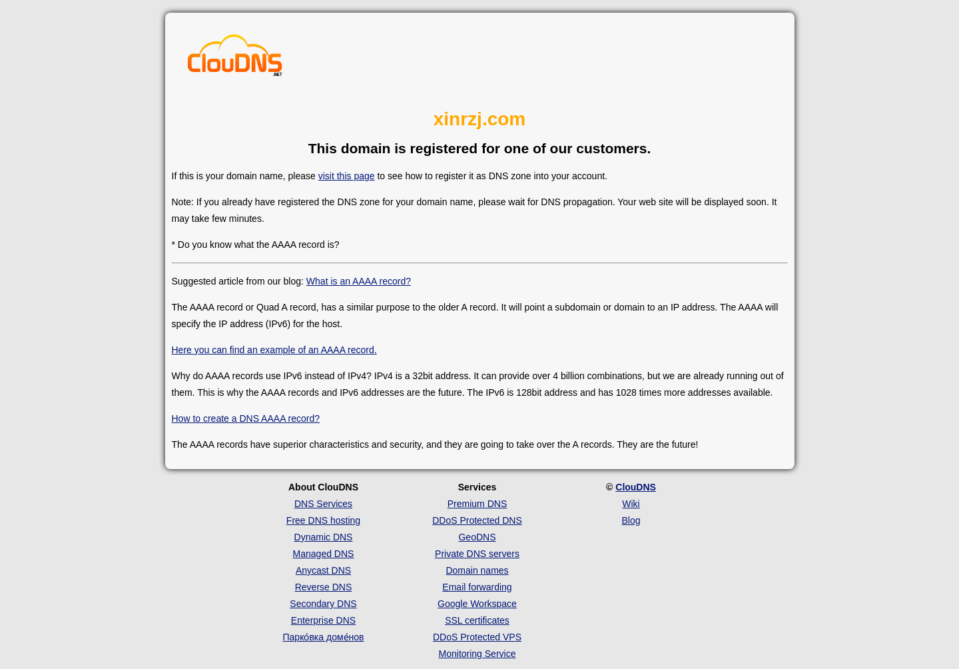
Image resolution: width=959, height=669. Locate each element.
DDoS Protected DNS (477, 520)
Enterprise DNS (323, 620)
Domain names (477, 570)
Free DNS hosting (323, 520)
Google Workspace (477, 603)
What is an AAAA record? (358, 281)
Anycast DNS (323, 570)
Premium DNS (477, 503)
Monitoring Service (477, 653)
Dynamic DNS (323, 537)
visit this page (346, 176)
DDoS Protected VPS (477, 637)
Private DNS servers (477, 553)
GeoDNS (476, 537)
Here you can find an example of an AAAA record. (274, 349)
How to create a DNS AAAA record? (246, 418)
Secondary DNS (323, 603)
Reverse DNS (323, 587)
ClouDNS (635, 487)
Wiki (630, 503)
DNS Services (323, 503)
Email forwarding (476, 587)
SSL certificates (477, 620)
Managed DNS (323, 553)
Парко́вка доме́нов (323, 637)
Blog (630, 520)
